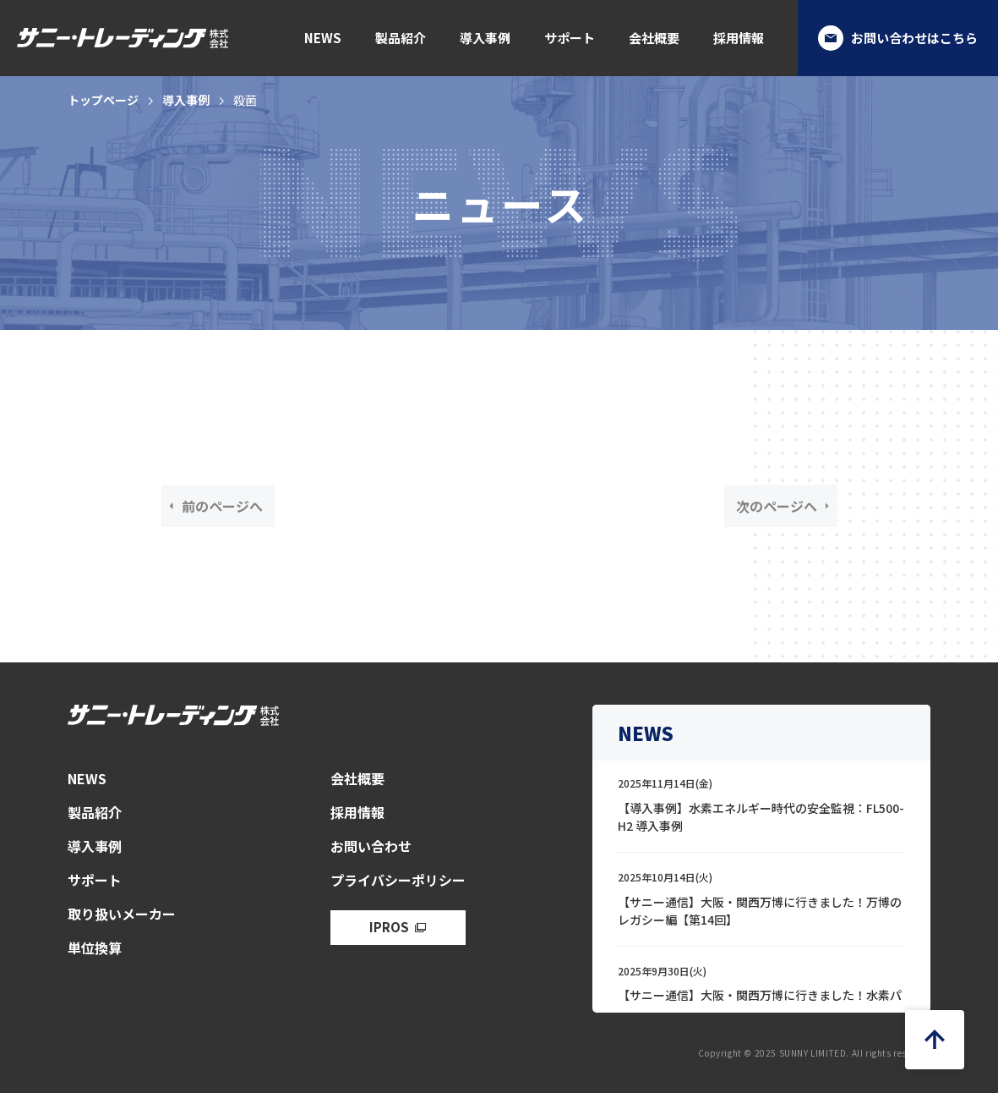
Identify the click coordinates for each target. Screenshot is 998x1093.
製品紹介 (400, 38)
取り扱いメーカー (122, 914)
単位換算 (95, 947)
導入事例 (485, 38)
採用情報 (738, 38)
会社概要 (654, 38)
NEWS (322, 38)
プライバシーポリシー (398, 880)
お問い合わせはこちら (898, 38)
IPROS (389, 927)
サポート (569, 38)
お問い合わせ (371, 846)
